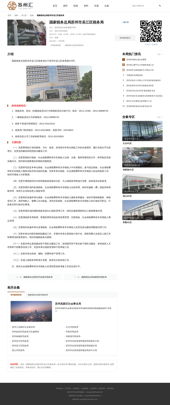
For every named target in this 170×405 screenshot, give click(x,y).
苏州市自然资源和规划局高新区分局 (82, 341)
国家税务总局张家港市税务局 (94, 277)
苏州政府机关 (125, 38)
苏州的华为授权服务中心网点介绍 (140, 70)
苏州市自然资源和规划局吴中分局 (81, 350)
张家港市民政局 (73, 336)
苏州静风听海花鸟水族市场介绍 (139, 106)
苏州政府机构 (56, 45)
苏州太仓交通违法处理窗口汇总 (139, 101)
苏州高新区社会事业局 (68, 303)
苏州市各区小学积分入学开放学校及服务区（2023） (143, 81)
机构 (32, 15)
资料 (16, 15)
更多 (158, 54)
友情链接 (85, 388)
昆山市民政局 (18, 350)
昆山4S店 (127, 196)
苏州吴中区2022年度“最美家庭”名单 (140, 91)
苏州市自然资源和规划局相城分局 (81, 346)
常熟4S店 (127, 222)
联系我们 (76, 388)
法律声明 (93, 388)
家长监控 (110, 388)
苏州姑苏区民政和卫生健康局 (25, 332)
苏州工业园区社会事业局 (23, 327)
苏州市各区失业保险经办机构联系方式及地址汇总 (144, 96)
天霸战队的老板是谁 (134, 75)
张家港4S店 (128, 170)
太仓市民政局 (72, 327)
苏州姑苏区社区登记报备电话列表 (140, 85)
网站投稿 (59, 388)
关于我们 (68, 388)
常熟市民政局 (72, 332)
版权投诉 (102, 388)
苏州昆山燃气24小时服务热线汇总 (140, 65)
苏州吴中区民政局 (20, 341)
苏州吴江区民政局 (20, 346)
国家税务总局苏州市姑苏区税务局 (38, 277)
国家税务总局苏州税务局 (74, 45)
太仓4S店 (127, 143)
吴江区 (24, 15)
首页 (9, 15)
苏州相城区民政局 (20, 336)
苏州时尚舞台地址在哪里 (136, 60)
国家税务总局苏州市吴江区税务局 (50, 15)
